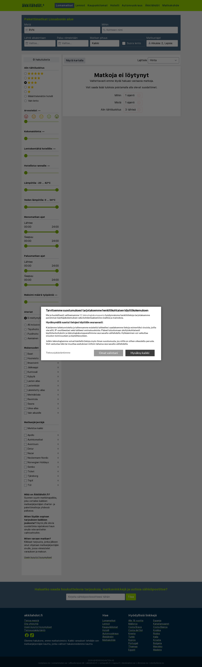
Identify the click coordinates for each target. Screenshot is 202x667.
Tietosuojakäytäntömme (58, 352)
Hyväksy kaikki (140, 353)
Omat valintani (108, 353)
